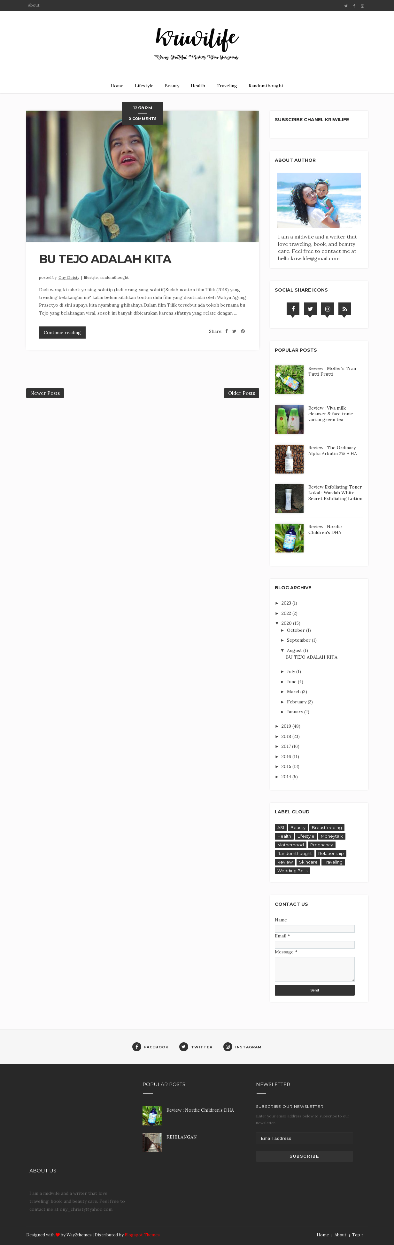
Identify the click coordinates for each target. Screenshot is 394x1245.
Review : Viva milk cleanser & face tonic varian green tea (330, 413)
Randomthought (266, 86)
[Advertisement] (78, 1120)
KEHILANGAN (181, 1137)
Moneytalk (332, 836)
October (296, 630)
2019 (287, 726)
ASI (280, 827)
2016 (287, 756)
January (295, 712)
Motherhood (290, 844)
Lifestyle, (92, 277)
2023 (287, 603)
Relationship (331, 853)
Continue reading (62, 332)
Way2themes (79, 1235)
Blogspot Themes (142, 1235)
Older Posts (241, 393)
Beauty (172, 86)
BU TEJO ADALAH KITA (105, 259)
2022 (287, 613)
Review (285, 862)
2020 (287, 623)
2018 (287, 736)
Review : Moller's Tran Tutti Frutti (332, 371)
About (34, 5)
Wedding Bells (292, 870)
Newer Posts (45, 393)
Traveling (227, 86)
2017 (287, 746)
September (299, 640)
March (294, 691)
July (291, 671)
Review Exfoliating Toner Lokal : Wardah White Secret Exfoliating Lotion (335, 492)
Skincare (308, 862)
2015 (287, 766)
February (297, 702)
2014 (287, 776)
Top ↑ (357, 1235)
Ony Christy (68, 277)
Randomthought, (114, 277)
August (295, 650)
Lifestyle (144, 86)
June (292, 682)
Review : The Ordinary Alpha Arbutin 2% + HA (332, 450)
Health (198, 86)
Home (117, 86)
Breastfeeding (327, 827)
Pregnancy (321, 844)
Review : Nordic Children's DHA (325, 529)
